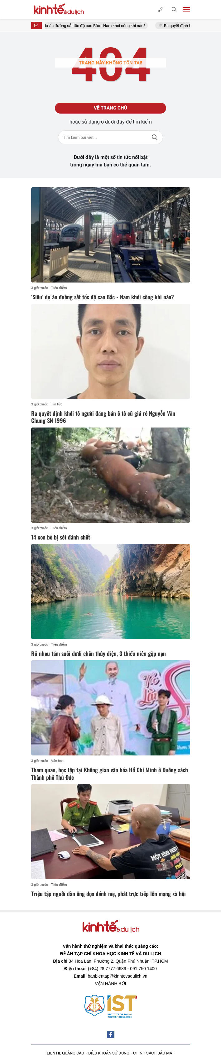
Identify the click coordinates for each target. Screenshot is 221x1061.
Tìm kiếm (154, 137)
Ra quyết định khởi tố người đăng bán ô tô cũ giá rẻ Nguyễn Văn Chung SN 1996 (103, 416)
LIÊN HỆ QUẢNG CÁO (65, 1053)
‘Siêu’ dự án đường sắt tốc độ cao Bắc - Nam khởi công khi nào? (93, 25)
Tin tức (56, 404)
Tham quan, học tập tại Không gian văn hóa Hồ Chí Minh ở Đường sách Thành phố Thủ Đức (109, 773)
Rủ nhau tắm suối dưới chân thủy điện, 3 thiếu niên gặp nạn (98, 653)
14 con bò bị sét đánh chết (60, 537)
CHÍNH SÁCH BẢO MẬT (153, 1053)
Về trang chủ (110, 108)
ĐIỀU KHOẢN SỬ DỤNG (108, 1053)
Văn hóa (57, 761)
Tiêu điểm (59, 288)
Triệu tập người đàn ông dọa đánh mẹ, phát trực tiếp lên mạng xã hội (108, 894)
